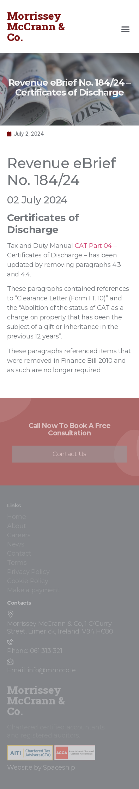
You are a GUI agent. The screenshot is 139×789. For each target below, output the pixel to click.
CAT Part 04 (93, 246)
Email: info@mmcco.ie (41, 670)
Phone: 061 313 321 (34, 651)
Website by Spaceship (41, 767)
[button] (125, 29)
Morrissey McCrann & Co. (36, 26)
